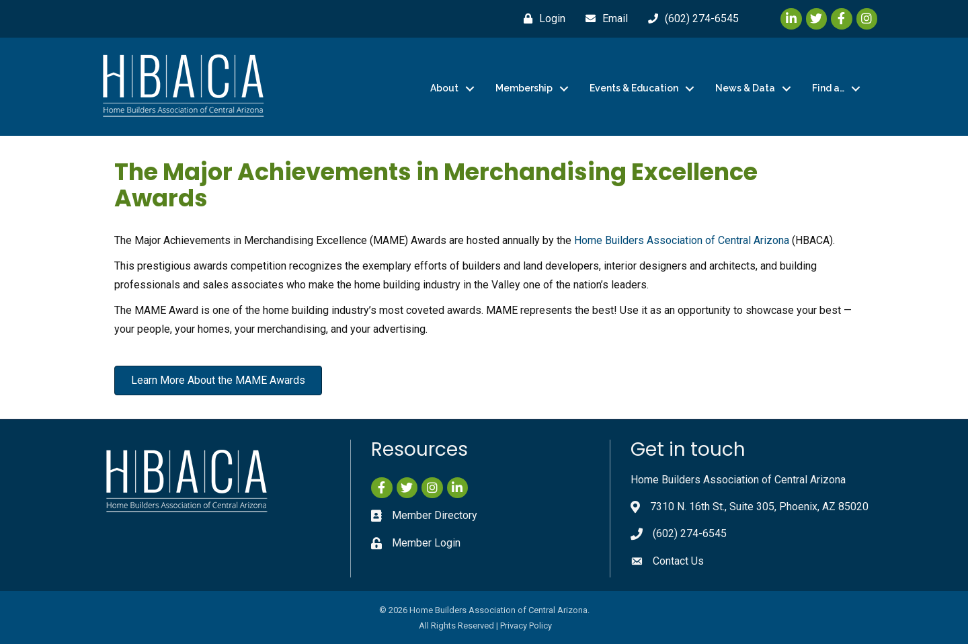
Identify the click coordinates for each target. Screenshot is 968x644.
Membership (524, 88)
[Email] (603, 19)
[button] (218, 380)
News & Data (745, 88)
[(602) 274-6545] (690, 19)
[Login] (541, 19)
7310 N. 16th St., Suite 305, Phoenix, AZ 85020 (759, 506)
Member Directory (434, 515)
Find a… (828, 88)
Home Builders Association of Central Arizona (681, 240)
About (444, 88)
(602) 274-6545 (690, 533)
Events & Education (634, 88)
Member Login (426, 542)
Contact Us (678, 561)
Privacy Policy (526, 625)
